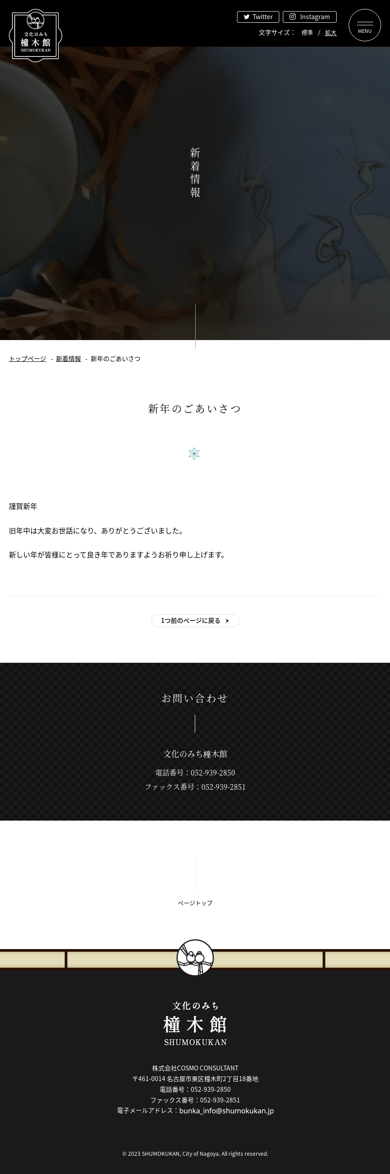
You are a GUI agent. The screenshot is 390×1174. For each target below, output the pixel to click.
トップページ (27, 358)
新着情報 (68, 358)
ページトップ (195, 902)
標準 (307, 32)
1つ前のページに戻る (191, 620)
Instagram (315, 16)
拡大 (331, 32)
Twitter (263, 16)
